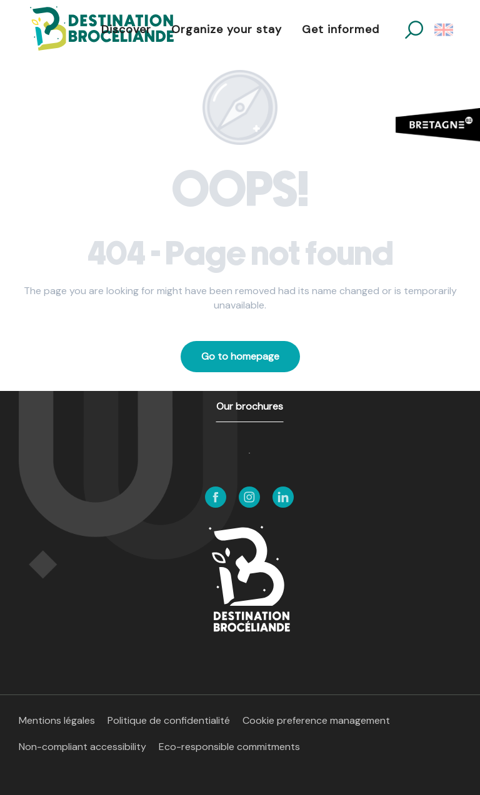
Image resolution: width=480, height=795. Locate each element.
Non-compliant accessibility (82, 746)
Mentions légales (57, 720)
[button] (414, 30)
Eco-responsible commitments (229, 746)
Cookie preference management (316, 720)
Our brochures (249, 406)
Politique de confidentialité (169, 720)
